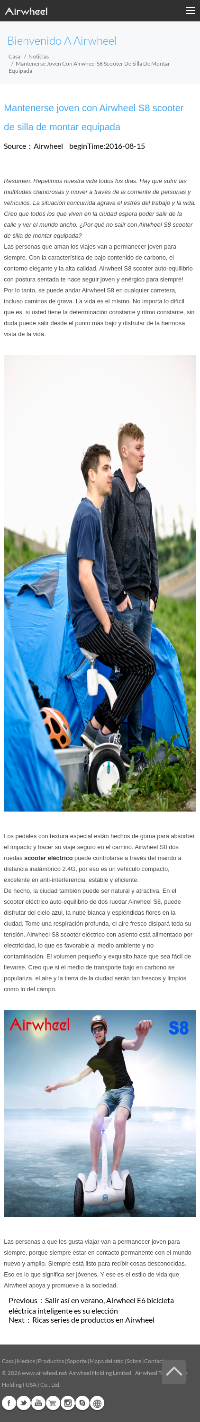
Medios (26, 1360)
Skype (82, 1403)
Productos (51, 1360)
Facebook (9, 1403)
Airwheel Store (53, 1403)
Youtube (38, 1403)
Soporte (77, 1360)
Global (97, 1403)
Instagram (68, 1403)
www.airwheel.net (44, 1372)
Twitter (24, 1403)
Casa (14, 56)
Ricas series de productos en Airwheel (93, 1319)
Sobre (134, 1360)
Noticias (38, 56)
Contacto (155, 1360)
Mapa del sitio (107, 1360)
